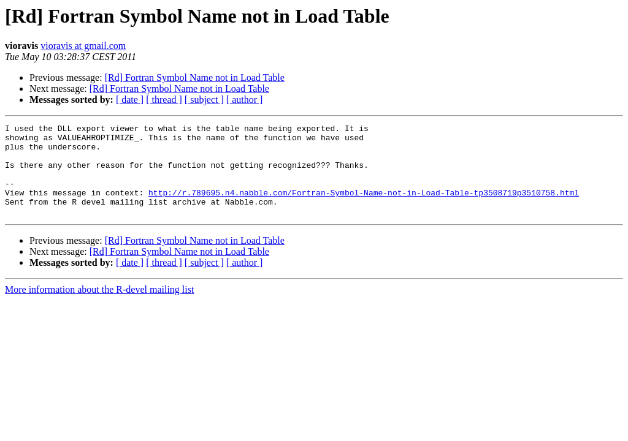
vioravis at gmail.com (83, 45)
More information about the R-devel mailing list (99, 308)
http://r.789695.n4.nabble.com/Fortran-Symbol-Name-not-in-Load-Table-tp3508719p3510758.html (363, 207)
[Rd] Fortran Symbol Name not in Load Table (195, 77)
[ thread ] (164, 99)
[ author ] (244, 99)
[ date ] (130, 99)
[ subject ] (204, 99)
